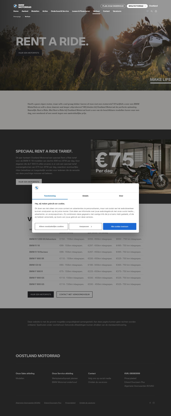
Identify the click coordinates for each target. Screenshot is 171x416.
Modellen (35, 11)
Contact (106, 11)
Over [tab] (121, 196)
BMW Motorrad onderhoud (64, 382)
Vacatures (117, 11)
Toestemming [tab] (50, 196)
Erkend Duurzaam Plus (134, 382)
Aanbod (25, 11)
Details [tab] (85, 196)
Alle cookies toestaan (119, 226)
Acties (45, 11)
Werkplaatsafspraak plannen (65, 378)
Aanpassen (85, 226)
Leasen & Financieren (81, 11)
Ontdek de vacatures (97, 382)
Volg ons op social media (99, 378)
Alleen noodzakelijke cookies (51, 226)
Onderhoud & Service (60, 11)
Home (16, 11)
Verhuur (96, 11)
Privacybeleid (130, 378)
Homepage (17, 16)
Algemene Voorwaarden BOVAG (139, 385)
